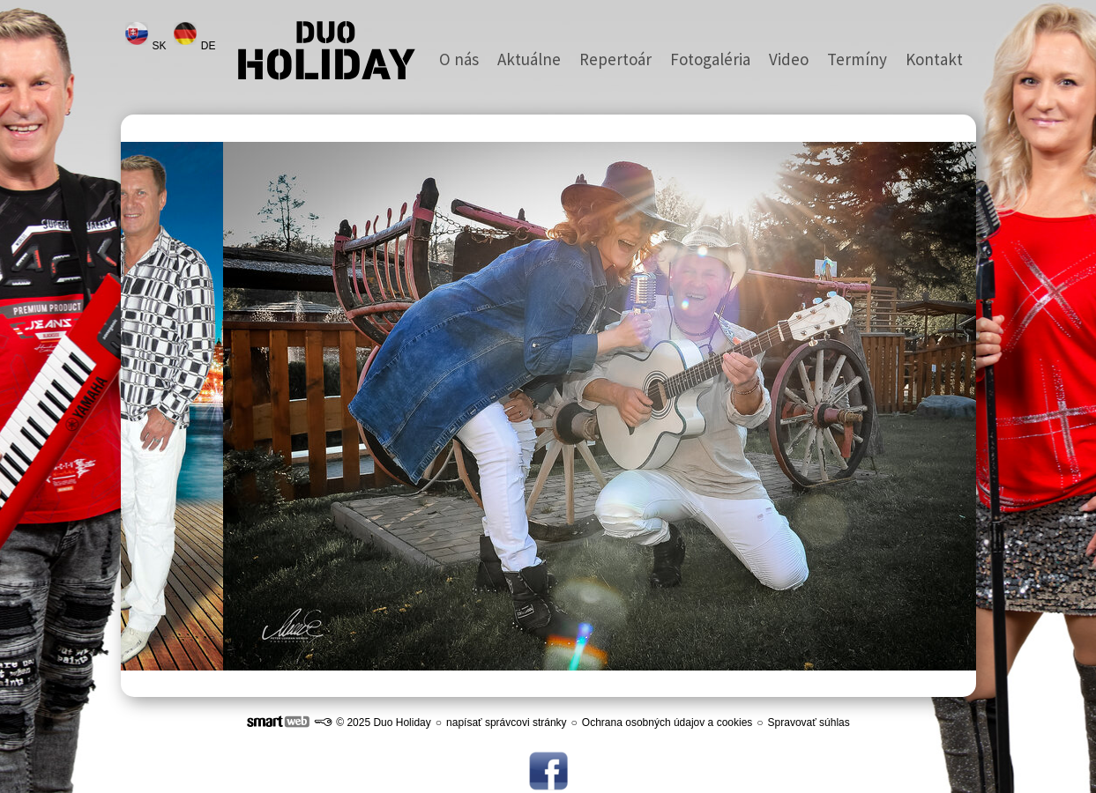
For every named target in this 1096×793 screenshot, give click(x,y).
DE (210, 46)
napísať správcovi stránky (506, 722)
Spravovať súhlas (809, 722)
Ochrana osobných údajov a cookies (667, 722)
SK (161, 46)
